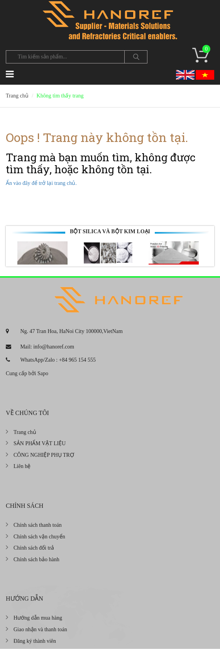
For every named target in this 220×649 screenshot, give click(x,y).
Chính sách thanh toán (38, 525)
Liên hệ (22, 466)
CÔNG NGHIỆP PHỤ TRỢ (44, 455)
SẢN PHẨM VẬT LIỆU (40, 443)
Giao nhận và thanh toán (40, 629)
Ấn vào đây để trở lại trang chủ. (41, 183)
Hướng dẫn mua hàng (38, 618)
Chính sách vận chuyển (39, 537)
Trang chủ (25, 432)
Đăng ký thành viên (35, 641)
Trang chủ (17, 96)
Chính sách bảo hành (36, 559)
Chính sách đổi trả (34, 548)
